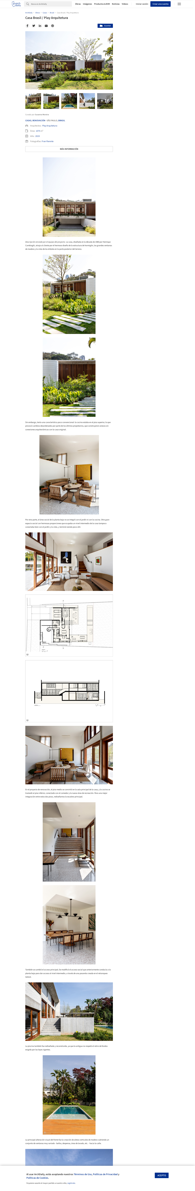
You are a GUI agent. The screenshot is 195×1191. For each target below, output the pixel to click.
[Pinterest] (52, 26)
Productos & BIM (102, 4)
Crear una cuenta (160, 3)
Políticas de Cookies (37, 1178)
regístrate (71, 1183)
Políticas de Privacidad (105, 1174)
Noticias (116, 4)
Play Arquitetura (49, 125)
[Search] (51, 4)
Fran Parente (48, 141)
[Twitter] (34, 26)
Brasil (61, 120)
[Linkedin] (40, 26)
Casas (28, 120)
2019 (37, 136)
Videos (125, 4)
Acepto (162, 1175)
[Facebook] (27, 26)
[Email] (46, 26)
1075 (38, 130)
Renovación (38, 120)
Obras (78, 4)
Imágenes (87, 4)
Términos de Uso (83, 1174)
